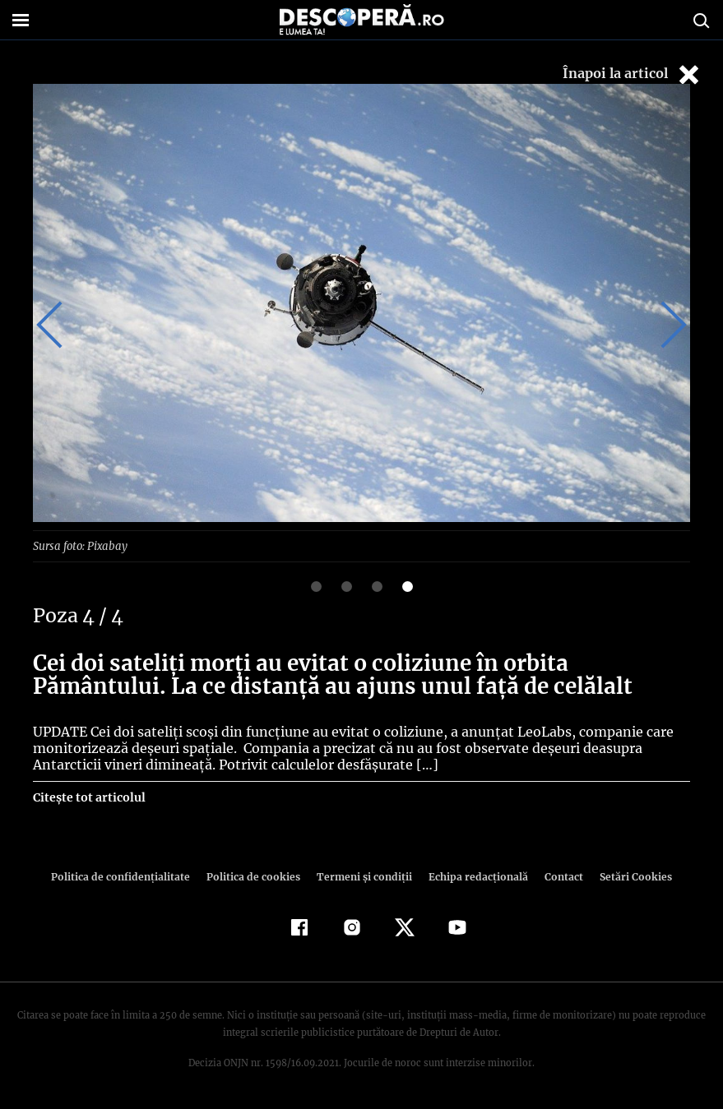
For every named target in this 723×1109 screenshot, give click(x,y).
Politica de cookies (255, 876)
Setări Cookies (627, 876)
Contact (558, 876)
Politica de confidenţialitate (128, 876)
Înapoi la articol (632, 74)
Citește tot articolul (88, 796)
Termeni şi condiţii (363, 876)
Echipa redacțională (473, 876)
